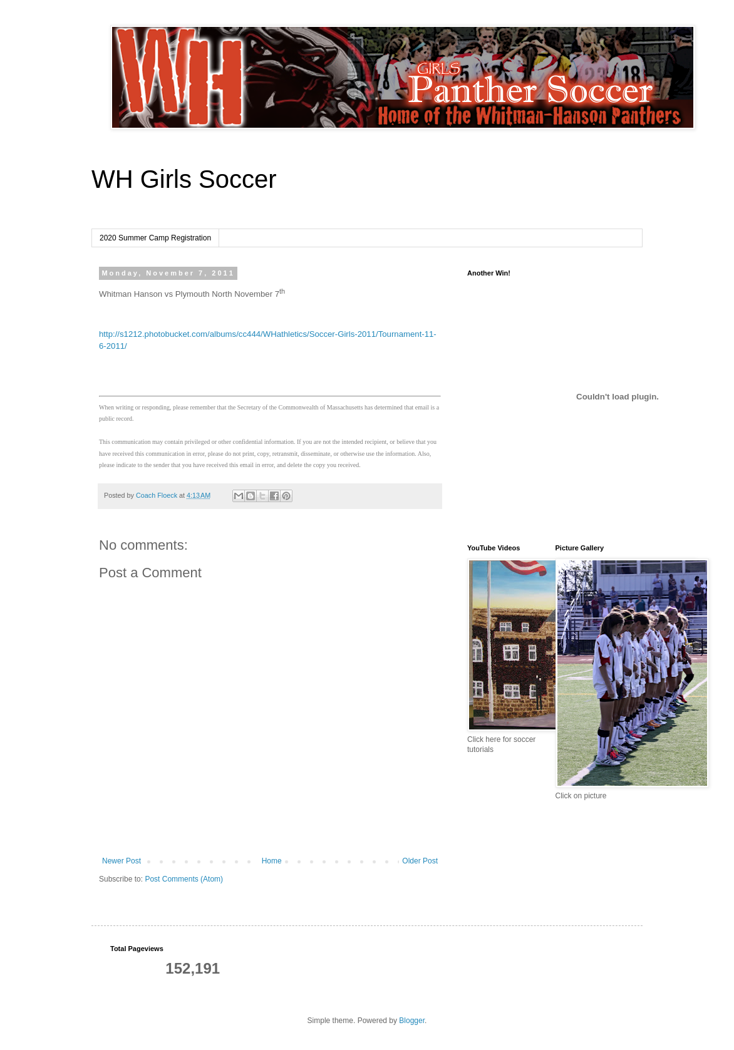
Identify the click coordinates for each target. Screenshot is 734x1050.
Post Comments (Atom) (184, 879)
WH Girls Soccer (184, 179)
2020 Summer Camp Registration (155, 238)
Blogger (412, 1020)
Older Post (420, 861)
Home (272, 861)
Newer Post (121, 861)
